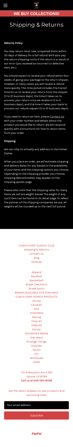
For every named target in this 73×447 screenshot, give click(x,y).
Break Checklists (36, 284)
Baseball (36, 276)
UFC (36, 354)
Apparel (36, 272)
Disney (36, 300)
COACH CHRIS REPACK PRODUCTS (36, 296)
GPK (36, 309)
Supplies (36, 345)
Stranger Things (36, 341)
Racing (36, 317)
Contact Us (57, 116)
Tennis (37, 349)
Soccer (36, 329)
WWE (36, 362)
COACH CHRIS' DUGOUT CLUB (36, 245)
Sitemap (36, 262)
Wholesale (36, 358)
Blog (36, 257)
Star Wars (36, 337)
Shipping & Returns (36, 249)
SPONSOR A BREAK (36, 333)
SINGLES (36, 325)
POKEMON (36, 313)
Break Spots (36, 288)
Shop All (36, 321)
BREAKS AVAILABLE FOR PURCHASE (36, 292)
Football (36, 305)
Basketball (36, 280)
